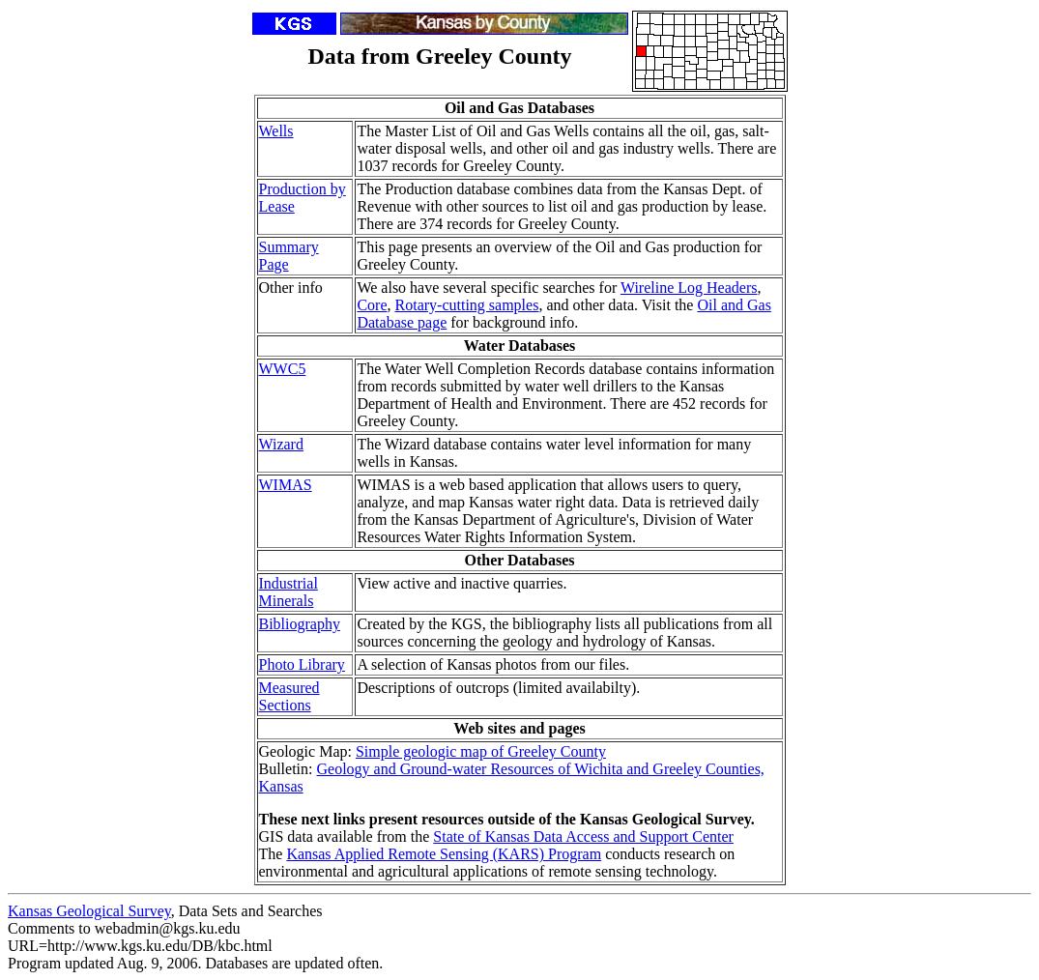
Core (372, 305)
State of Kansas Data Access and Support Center (583, 836)
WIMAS (285, 484)
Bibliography (299, 624)
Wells (276, 131)
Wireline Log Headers (689, 287)
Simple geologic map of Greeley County (481, 751)
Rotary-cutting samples (467, 305)
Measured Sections (289, 696)
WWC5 (282, 368)
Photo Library (302, 664)
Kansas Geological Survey (89, 911)
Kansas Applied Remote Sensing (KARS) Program (443, 854)
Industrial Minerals (288, 592)
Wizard (281, 444)
